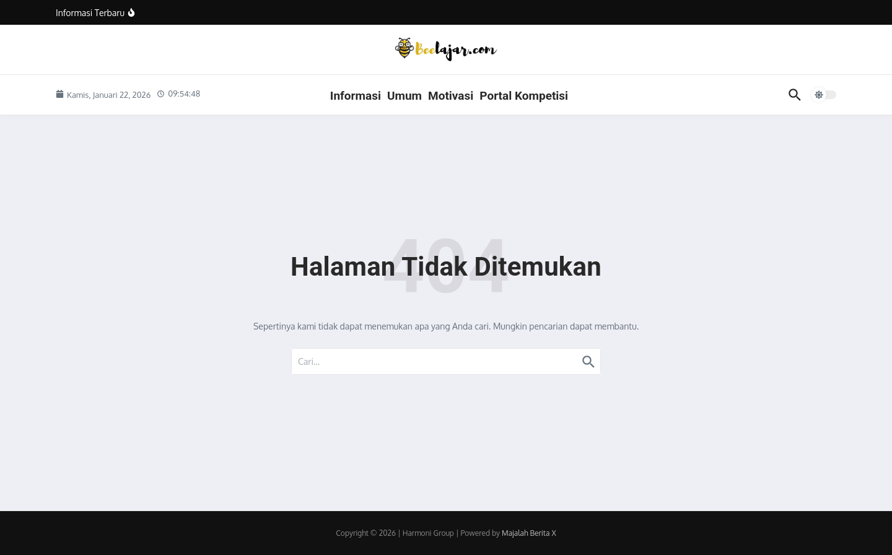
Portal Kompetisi (523, 96)
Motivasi (450, 96)
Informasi (355, 96)
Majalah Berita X (529, 533)
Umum (404, 96)
